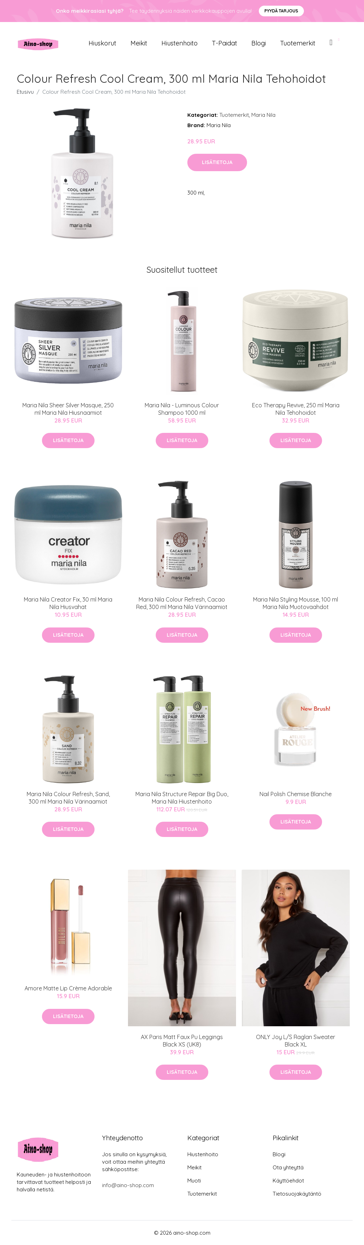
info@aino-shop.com (128, 1185)
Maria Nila (263, 115)
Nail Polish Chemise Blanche (295, 794)
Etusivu (25, 91)
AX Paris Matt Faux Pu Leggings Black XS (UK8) (182, 1040)
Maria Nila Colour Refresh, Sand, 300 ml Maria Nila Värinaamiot (68, 797)
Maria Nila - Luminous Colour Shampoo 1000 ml (182, 409)
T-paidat (224, 43)
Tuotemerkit (297, 43)
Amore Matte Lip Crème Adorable (68, 988)
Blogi (258, 43)
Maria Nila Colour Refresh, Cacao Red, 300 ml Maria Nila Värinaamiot (182, 603)
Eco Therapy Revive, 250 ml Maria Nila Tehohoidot (295, 409)
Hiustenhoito (179, 43)
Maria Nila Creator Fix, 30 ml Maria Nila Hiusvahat (68, 603)
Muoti (194, 1180)
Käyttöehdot (288, 1180)
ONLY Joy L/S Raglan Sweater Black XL (295, 1040)
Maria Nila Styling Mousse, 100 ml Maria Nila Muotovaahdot (295, 603)
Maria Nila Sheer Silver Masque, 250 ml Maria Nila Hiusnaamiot (68, 409)
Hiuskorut (102, 43)
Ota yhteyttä (288, 1167)
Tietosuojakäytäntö (297, 1193)
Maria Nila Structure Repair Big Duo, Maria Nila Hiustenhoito (181, 797)
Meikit (138, 43)
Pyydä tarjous (281, 10)
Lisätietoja (217, 162)
